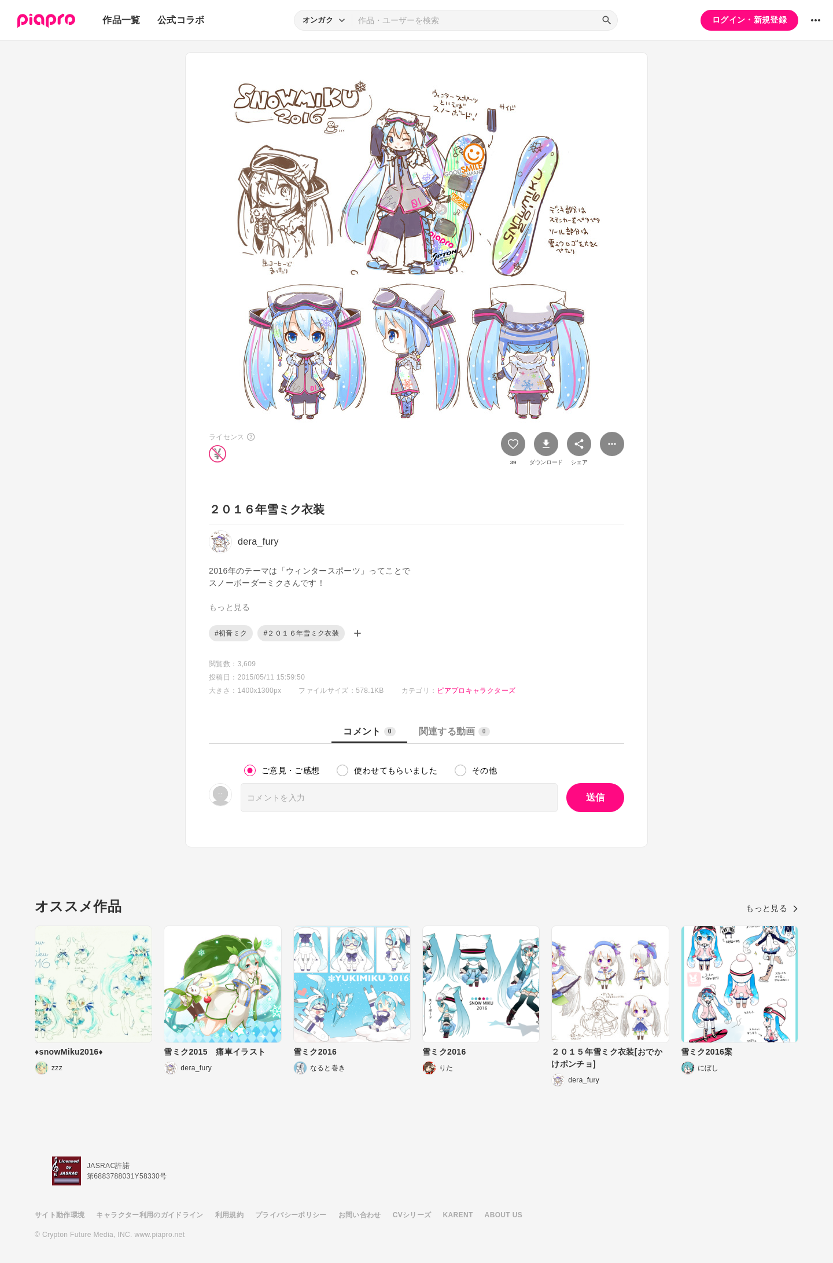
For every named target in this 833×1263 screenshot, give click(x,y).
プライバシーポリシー (291, 1215)
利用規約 (229, 1215)
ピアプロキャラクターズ (476, 690)
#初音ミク (231, 633)
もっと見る (772, 908)
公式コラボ (181, 20)
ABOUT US (503, 1215)
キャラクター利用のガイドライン (149, 1215)
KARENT (458, 1215)
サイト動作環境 (59, 1215)
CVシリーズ (412, 1215)
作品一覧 (121, 20)
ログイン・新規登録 (749, 19)
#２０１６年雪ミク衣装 (301, 633)
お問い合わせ (359, 1215)
